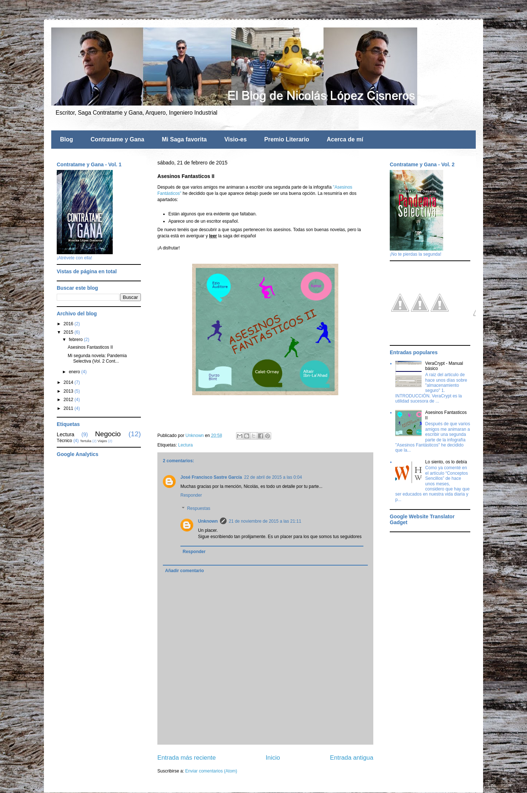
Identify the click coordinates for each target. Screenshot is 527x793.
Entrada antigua (352, 757)
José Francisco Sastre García (211, 477)
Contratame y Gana (118, 139)
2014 (69, 382)
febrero (76, 339)
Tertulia (85, 441)
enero (75, 371)
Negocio (108, 434)
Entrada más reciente (186, 757)
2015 (69, 332)
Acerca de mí (345, 139)
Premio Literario (286, 139)
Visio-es (235, 139)
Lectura (185, 445)
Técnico (64, 440)
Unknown (208, 521)
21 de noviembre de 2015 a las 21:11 (265, 521)
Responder (191, 495)
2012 (69, 399)
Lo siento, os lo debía (446, 461)
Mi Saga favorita (184, 139)
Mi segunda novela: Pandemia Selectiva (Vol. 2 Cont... (97, 358)
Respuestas (198, 508)
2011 (69, 408)
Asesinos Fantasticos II (90, 347)
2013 (69, 391)
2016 (69, 323)
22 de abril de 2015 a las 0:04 (273, 477)
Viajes (102, 441)
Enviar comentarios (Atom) (211, 771)
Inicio (273, 757)
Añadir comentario (184, 570)
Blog (66, 139)
